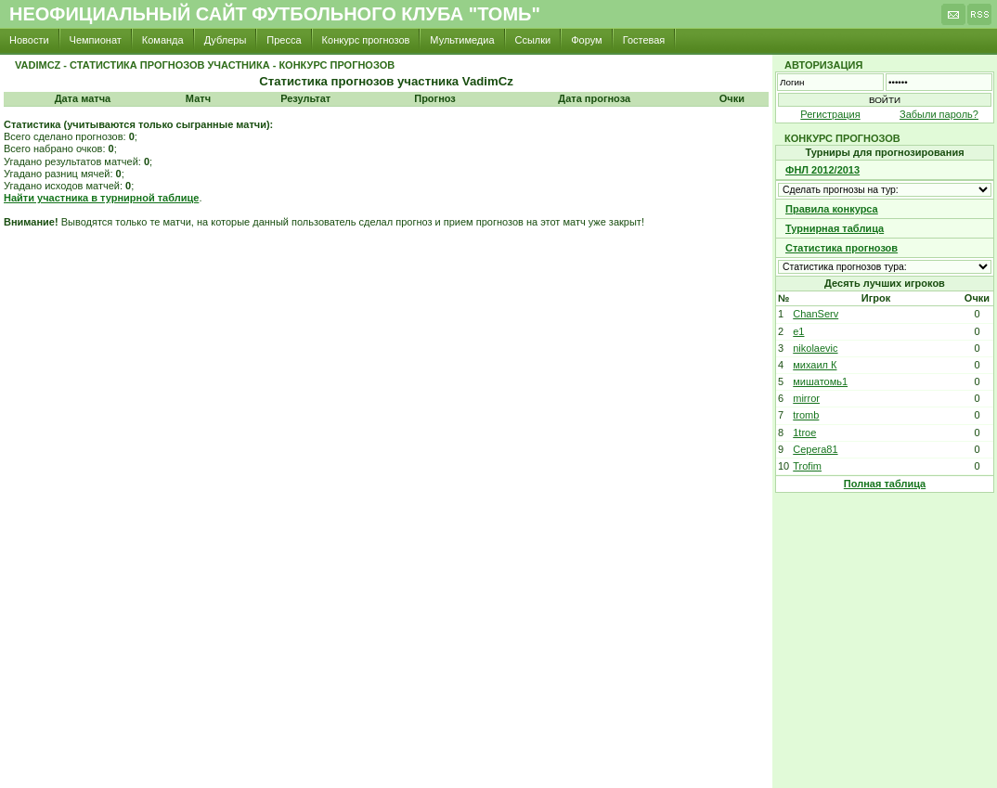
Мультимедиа (462, 39)
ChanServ (815, 313)
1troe (804, 432)
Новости (29, 39)
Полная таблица (885, 483)
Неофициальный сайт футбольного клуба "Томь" (274, 14)
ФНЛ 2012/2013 (822, 169)
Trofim (807, 466)
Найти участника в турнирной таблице (101, 197)
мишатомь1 (820, 381)
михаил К (814, 364)
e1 (798, 331)
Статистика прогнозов (841, 247)
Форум (586, 39)
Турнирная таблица (834, 228)
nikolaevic (815, 348)
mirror (806, 398)
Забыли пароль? (939, 114)
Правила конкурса (831, 208)
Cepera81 (815, 449)
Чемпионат (96, 39)
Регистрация (830, 114)
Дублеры (225, 39)
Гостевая (644, 39)
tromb (806, 414)
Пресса (283, 39)
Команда (163, 39)
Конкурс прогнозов (366, 39)
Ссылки (533, 39)
